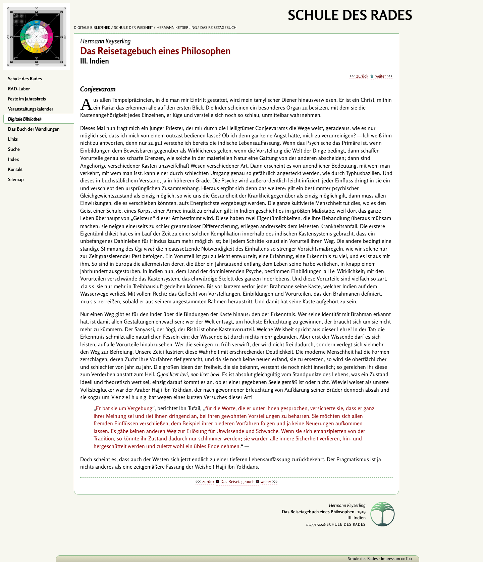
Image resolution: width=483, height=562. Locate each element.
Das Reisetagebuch (218, 27)
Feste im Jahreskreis (27, 98)
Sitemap (16, 179)
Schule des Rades (25, 78)
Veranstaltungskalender (30, 109)
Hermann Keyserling (177, 27)
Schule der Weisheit (133, 27)
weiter (380, 76)
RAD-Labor (19, 88)
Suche (14, 149)
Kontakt (15, 169)
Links (13, 139)
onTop (389, 558)
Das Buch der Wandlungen (33, 129)
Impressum (373, 558)
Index (13, 159)
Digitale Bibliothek (25, 119)
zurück (362, 76)
